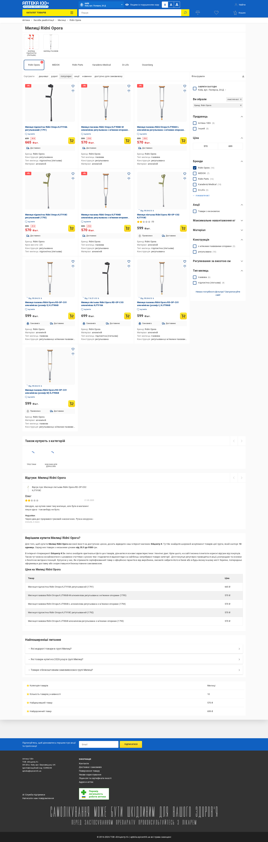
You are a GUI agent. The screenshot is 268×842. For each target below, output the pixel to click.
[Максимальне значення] (230, 146)
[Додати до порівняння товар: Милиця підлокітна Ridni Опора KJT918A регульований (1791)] (73, 91)
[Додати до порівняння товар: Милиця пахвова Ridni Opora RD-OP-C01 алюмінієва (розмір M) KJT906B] (73, 354)
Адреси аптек (86, 782)
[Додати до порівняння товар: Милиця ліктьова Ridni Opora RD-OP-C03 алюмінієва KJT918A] (129, 266)
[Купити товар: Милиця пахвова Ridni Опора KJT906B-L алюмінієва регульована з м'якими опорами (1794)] (183, 140)
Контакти (84, 763)
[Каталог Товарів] (49, 12)
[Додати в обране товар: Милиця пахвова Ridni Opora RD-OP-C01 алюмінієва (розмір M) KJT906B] (73, 349)
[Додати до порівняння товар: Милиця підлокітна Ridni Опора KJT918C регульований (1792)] (73, 179)
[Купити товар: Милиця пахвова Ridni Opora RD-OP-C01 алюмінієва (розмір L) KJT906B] (183, 316)
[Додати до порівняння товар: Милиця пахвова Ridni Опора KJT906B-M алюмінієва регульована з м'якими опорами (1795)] (129, 91)
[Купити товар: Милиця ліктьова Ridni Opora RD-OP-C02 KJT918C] (183, 228)
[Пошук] (185, 12)
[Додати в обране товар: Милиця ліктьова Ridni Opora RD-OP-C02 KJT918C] (185, 174)
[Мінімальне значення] (205, 146)
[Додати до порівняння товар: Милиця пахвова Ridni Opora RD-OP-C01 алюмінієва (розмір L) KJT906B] (185, 266)
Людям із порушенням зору (142, 4)
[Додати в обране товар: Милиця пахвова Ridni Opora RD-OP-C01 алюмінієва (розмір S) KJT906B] (73, 261)
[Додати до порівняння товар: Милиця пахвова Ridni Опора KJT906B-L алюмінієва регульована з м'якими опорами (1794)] (185, 91)
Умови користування (90, 774)
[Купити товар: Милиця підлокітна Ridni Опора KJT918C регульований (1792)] (71, 228)
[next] (242, 441)
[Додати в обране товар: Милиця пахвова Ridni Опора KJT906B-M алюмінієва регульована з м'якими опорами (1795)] (129, 86)
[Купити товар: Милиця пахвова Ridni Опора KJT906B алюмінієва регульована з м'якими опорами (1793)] (127, 228)
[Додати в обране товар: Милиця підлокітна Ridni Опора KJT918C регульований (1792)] (73, 174)
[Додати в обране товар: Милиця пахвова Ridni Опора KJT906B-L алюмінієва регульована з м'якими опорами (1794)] (185, 86)
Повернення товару (89, 771)
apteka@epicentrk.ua (31, 771)
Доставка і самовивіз (90, 767)
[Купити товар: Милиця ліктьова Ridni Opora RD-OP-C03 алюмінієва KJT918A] (127, 316)
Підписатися (131, 744)
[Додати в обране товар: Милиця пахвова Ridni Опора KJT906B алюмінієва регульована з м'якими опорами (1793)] (129, 174)
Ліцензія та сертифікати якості (95, 778)
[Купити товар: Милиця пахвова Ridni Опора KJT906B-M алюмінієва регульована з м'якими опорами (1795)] (127, 140)
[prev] (234, 441)
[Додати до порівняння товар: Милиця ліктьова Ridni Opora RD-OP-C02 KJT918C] (185, 179)
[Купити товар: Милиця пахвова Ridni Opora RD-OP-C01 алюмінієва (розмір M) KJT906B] (71, 403)
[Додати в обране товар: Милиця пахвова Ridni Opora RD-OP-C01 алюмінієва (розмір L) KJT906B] (185, 261)
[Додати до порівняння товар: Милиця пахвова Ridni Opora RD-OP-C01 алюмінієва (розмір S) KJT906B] (73, 266)
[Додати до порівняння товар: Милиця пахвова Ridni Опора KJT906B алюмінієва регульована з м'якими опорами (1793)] (129, 179)
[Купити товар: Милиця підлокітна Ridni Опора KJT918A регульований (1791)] (71, 140)
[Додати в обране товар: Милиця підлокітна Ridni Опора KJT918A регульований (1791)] (73, 86)
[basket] (239, 12)
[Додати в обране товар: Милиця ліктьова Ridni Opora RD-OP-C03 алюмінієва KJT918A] (129, 261)
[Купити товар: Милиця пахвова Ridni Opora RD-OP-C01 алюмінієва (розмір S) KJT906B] (71, 316)
